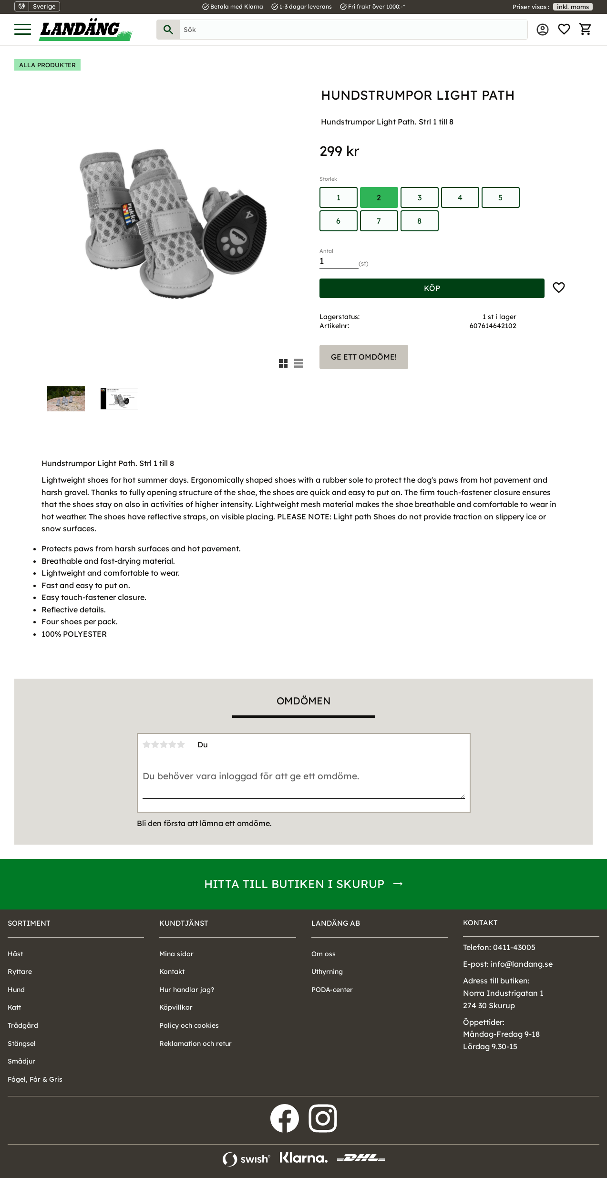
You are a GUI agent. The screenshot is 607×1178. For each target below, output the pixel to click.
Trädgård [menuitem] (23, 1025)
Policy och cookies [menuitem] (189, 1025)
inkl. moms (573, 6)
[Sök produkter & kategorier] (353, 29)
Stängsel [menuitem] (22, 1043)
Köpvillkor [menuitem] (176, 1007)
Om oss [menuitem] (323, 954)
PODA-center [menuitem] (332, 989)
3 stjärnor (164, 744)
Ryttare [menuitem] (20, 971)
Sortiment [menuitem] (29, 923)
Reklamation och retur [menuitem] (195, 1043)
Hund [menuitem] (16, 989)
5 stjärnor (181, 744)
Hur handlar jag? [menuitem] (186, 989)
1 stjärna (147, 744)
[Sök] (168, 29)
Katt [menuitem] (14, 1007)
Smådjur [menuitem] (21, 1061)
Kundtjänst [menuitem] (183, 923)
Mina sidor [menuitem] (542, 29)
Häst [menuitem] (15, 954)
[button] (22, 29)
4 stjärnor (172, 744)
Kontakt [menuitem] (172, 971)
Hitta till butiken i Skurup (294, 884)
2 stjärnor (155, 744)
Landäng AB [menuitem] (335, 923)
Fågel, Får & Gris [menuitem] (35, 1079)
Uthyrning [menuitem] (327, 971)
